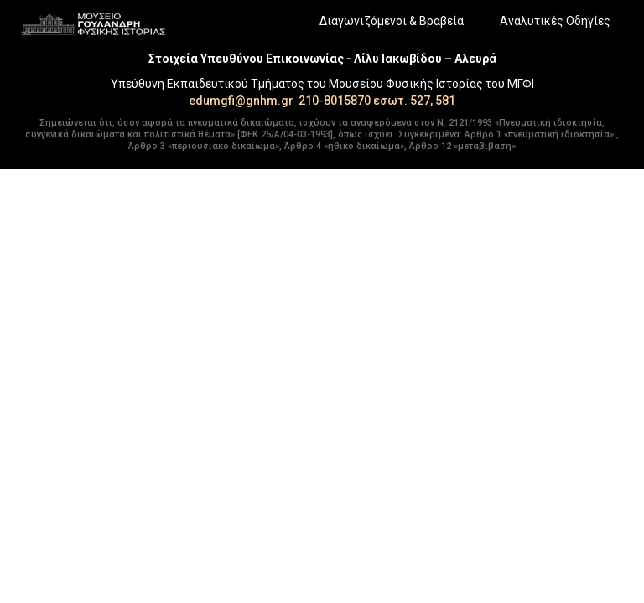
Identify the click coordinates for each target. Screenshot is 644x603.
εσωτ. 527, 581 (414, 100)
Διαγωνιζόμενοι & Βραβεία (391, 21)
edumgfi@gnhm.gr (241, 100)
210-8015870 (335, 100)
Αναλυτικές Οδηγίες (555, 21)
